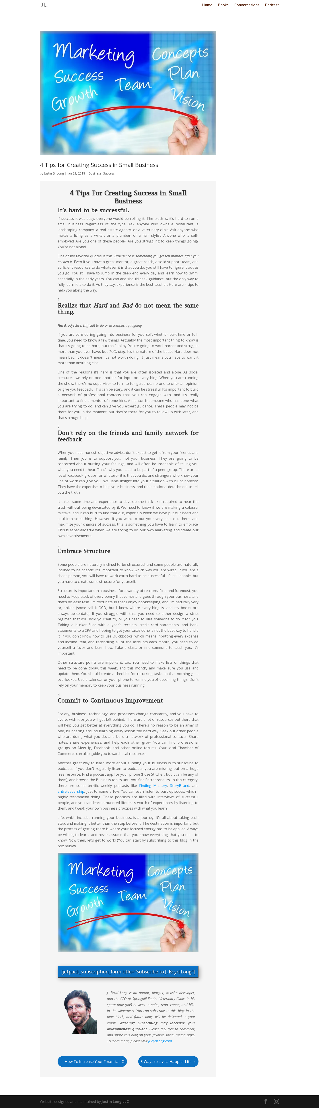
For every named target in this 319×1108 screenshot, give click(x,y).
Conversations (246, 5)
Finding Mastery (153, 785)
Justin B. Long (54, 173)
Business (95, 173)
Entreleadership (71, 791)
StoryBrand (179, 785)
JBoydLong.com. (160, 1041)
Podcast (272, 5)
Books (223, 5)
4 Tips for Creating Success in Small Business (99, 165)
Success (109, 173)
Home (207, 5)
